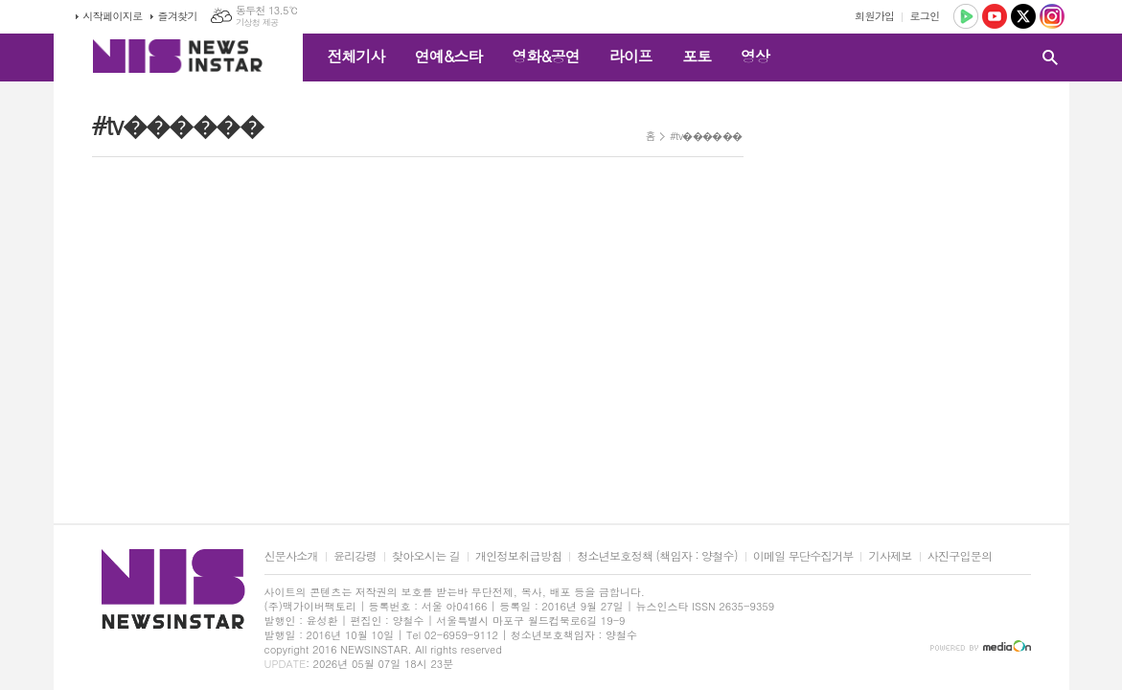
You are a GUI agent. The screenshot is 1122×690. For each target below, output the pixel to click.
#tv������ (706, 135)
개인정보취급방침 (518, 556)
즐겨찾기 (177, 16)
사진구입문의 (960, 556)
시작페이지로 (113, 16)
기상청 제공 (257, 22)
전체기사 (356, 56)
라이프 (631, 56)
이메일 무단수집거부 (803, 556)
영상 (755, 56)
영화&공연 (546, 56)
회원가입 (874, 16)
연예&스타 (449, 56)
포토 (696, 56)
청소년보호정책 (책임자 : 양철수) (657, 556)
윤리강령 (355, 556)
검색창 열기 (1050, 57)
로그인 (924, 16)
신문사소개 (291, 556)
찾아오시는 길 (426, 556)
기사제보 (889, 556)
